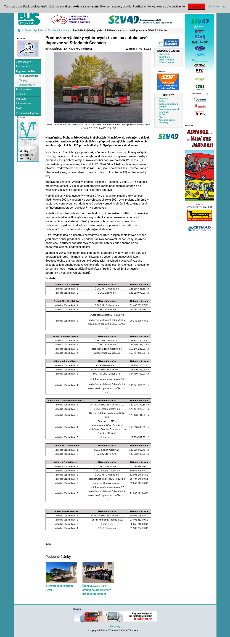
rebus (130, 48)
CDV (161, 117)
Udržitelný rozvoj (27, 84)
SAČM (162, 114)
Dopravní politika (34, 30)
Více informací (217, 6)
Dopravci (21, 98)
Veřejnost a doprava (27, 113)
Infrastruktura (23, 103)
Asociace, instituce (58, 30)
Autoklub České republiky (167, 121)
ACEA (162, 101)
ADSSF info (164, 54)
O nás (19, 108)
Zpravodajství (23, 61)
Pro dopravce (23, 89)
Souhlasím (196, 6)
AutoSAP (163, 98)
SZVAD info (165, 57)
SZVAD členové (167, 62)
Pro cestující (23, 66)
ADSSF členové (166, 59)
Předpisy (23, 80)
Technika (21, 94)
